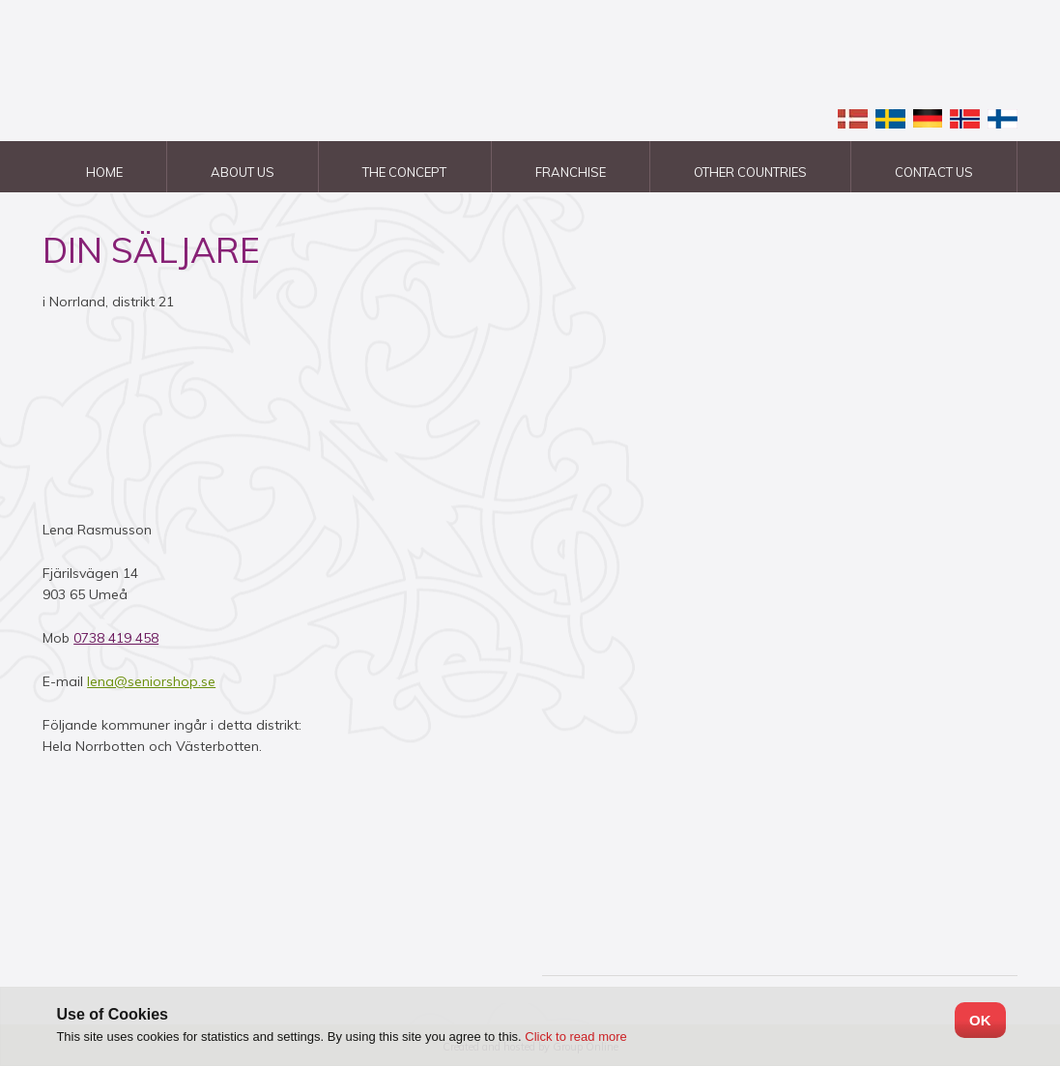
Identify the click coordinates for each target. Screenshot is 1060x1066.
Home (104, 172)
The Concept (404, 172)
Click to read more (575, 1036)
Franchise (570, 172)
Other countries (750, 172)
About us (242, 172)
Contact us (934, 172)
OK (980, 1020)
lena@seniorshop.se (151, 681)
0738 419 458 (115, 638)
